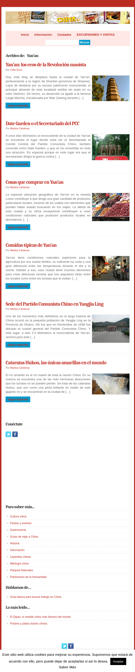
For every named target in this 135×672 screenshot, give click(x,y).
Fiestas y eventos (20, 523)
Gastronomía (18, 530)
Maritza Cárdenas (20, 128)
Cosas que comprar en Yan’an (34, 182)
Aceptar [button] (118, 661)
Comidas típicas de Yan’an (31, 245)
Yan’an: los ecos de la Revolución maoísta (46, 64)
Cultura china (18, 516)
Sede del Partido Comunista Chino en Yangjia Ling (54, 304)
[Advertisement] (40, 471)
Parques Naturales (21, 570)
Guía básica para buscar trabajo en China (35, 597)
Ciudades (64, 34)
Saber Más (67, 667)
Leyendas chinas (20, 556)
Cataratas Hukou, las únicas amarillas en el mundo (56, 362)
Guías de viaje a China (24, 536)
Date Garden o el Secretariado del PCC (42, 123)
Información (43, 34)
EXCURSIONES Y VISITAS (96, 34)
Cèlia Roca (16, 69)
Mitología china (19, 563)
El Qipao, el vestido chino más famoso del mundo (40, 616)
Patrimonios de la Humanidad (28, 577)
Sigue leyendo (18, 105)
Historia (14, 543)
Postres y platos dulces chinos (28, 623)
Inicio (25, 34)
